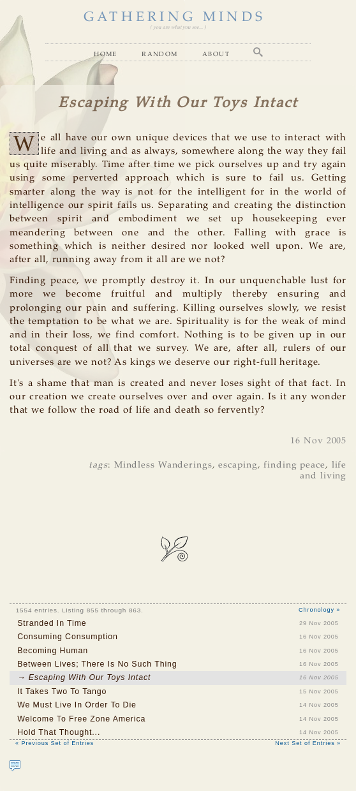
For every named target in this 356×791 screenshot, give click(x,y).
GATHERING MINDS (174, 17)
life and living (323, 470)
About (216, 53)
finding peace (294, 465)
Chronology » (319, 610)
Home (105, 53)
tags (98, 465)
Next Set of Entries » (308, 743)
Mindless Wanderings (163, 465)
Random (159, 53)
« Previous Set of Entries (54, 743)
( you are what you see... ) (178, 27)
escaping (237, 465)
